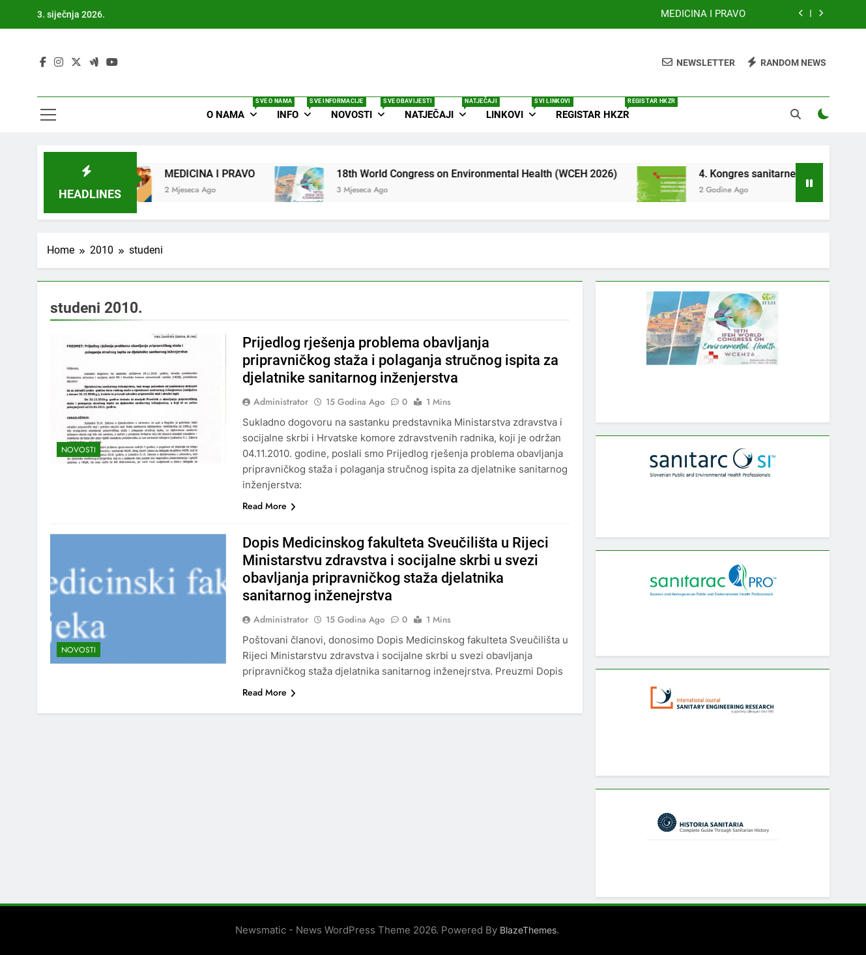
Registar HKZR (597, 109)
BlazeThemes (528, 929)
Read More (269, 505)
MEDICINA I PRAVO (703, 14)
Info (299, 109)
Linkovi (516, 109)
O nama (237, 109)
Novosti (363, 109)
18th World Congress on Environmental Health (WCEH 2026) (491, 174)
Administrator (280, 401)
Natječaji (440, 109)
